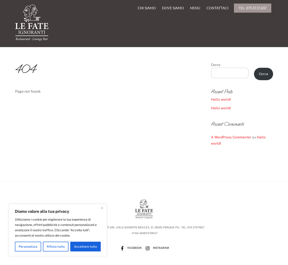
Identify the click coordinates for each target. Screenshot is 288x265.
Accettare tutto (85, 246)
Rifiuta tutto (56, 246)
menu (195, 8)
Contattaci (217, 8)
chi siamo (146, 8)
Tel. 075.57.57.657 (253, 8)
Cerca (215, 65)
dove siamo (173, 8)
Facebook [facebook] (130, 248)
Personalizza (28, 246)
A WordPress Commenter (231, 137)
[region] (58, 230)
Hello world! (221, 100)
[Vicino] (102, 208)
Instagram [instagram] (156, 248)
